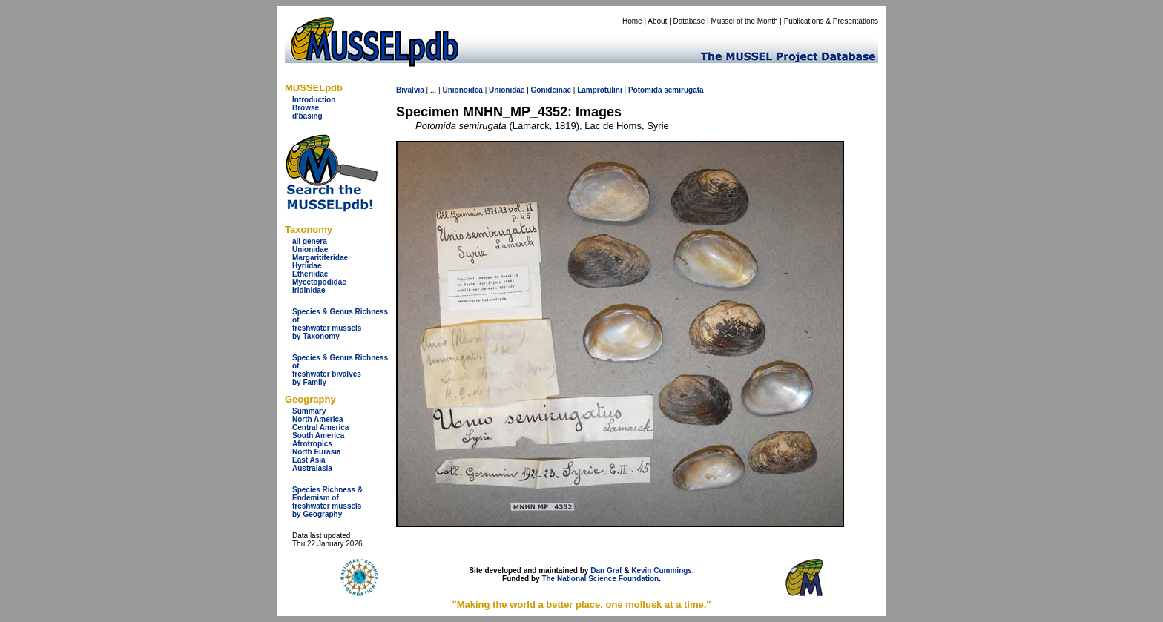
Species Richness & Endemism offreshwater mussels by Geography (327, 502)
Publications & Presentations (831, 21)
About (657, 21)
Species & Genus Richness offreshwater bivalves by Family (340, 370)
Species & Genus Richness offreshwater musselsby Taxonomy (340, 324)
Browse (305, 108)
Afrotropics (312, 444)
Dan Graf (606, 570)
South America (318, 435)
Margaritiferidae (320, 258)
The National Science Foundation (600, 579)
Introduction (313, 100)
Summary (309, 411)
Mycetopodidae (319, 282)
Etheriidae (310, 274)
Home (632, 21)
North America (317, 419)
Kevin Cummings (661, 570)
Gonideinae (551, 90)
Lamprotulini (599, 90)
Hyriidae (306, 266)
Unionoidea (462, 90)
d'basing (307, 116)
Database (689, 21)
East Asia (309, 460)
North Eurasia (316, 452)
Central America (320, 427)
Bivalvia (410, 90)
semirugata (683, 90)
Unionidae (310, 249)
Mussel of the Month (744, 21)
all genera (309, 241)
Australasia (312, 468)
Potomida (645, 90)
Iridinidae (308, 290)
